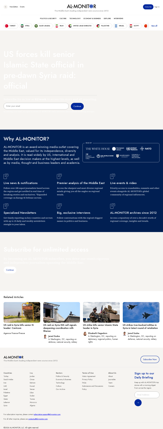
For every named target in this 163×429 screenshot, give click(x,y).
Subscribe (148, 7)
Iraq (31, 373)
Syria (5, 405)
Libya (31, 392)
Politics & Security (48, 19)
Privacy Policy (87, 379)
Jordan (32, 376)
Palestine (7, 392)
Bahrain (32, 382)
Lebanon (7, 402)
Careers (111, 386)
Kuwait (32, 386)
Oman (32, 379)
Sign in (156, 7)
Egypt (6, 395)
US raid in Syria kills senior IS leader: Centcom (19, 326)
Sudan (32, 395)
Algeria (32, 405)
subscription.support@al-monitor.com (47, 414)
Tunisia (32, 399)
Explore (107, 19)
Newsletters (14, 7)
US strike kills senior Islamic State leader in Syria (100, 326)
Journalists (112, 379)
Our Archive (60, 389)
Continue (10, 270)
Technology (74, 19)
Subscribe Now (150, 359)
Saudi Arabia (8, 379)
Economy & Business (92, 19)
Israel (5, 389)
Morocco (33, 402)
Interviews (118, 19)
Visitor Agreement (88, 376)
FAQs (84, 382)
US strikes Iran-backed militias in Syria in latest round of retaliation (140, 326)
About (110, 376)
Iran (5, 382)
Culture (62, 19)
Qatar (6, 399)
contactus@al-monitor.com (38, 419)
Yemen (32, 389)
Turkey (6, 376)
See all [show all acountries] (154, 26)
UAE (5, 386)
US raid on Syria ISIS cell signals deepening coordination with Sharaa (60, 328)
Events (22, 7)
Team (110, 382)
